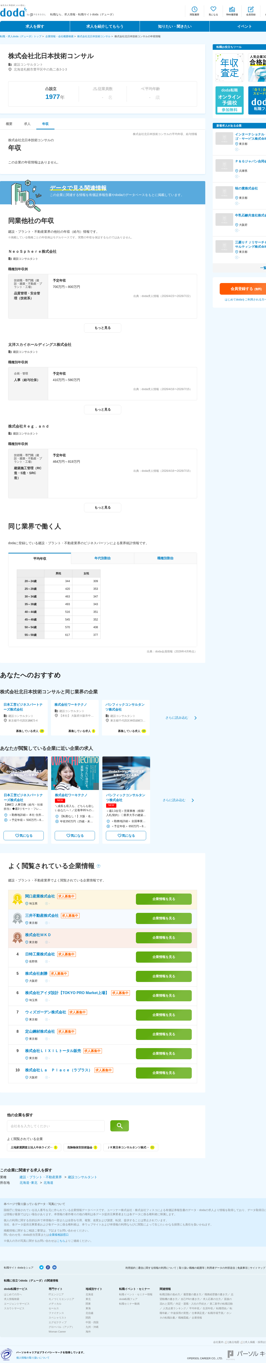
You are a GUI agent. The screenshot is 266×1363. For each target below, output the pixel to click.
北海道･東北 (29, 1182)
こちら (61, 1240)
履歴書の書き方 (192, 1294)
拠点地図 (234, 1342)
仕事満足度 (198, 1313)
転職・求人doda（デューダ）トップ (20, 36)
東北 (88, 1299)
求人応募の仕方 (212, 1299)
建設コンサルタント (82, 1177)
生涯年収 (208, 1308)
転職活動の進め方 (170, 1294)
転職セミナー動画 (129, 1303)
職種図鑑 (183, 1317)
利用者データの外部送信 (221, 1267)
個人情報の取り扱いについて (33, 1357)
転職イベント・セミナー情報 (135, 1294)
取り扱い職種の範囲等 (192, 1267)
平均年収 (194, 1308)
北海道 (48, 1182)
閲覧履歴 (194, 14)
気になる (213, 14)
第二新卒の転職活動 (221, 1303)
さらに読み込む (176, 717)
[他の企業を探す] (56, 1126)
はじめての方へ (13, 1294)
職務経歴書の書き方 (216, 1294)
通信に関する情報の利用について (157, 1267)
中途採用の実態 (180, 1313)
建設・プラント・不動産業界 (41, 1177)
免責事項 (242, 1267)
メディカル (55, 1303)
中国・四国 (92, 1322)
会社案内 (218, 1342)
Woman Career (57, 1331)
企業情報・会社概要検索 (59, 36)
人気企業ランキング (174, 1308)
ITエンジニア (56, 1294)
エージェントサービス (17, 1303)
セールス (54, 1308)
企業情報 (197, 1317)
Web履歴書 (232, 14)
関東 (88, 1303)
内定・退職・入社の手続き (191, 1303)
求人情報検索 (11, 1299)
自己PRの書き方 (190, 1299)
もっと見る (102, 328)
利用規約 (130, 1267)
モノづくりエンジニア (61, 1299)
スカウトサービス (14, 1308)
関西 (88, 1317)
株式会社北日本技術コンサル (94, 36)
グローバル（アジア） (61, 1327)
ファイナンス (56, 1313)
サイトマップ (257, 1267)
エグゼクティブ (58, 1322)
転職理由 (221, 1308)
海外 (88, 1331)
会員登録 (251, 14)
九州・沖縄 (92, 1327)
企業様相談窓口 (59, 1234)
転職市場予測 (215, 1313)
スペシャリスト (58, 1317)
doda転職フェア (128, 1299)
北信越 (89, 1313)
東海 (88, 1308)
